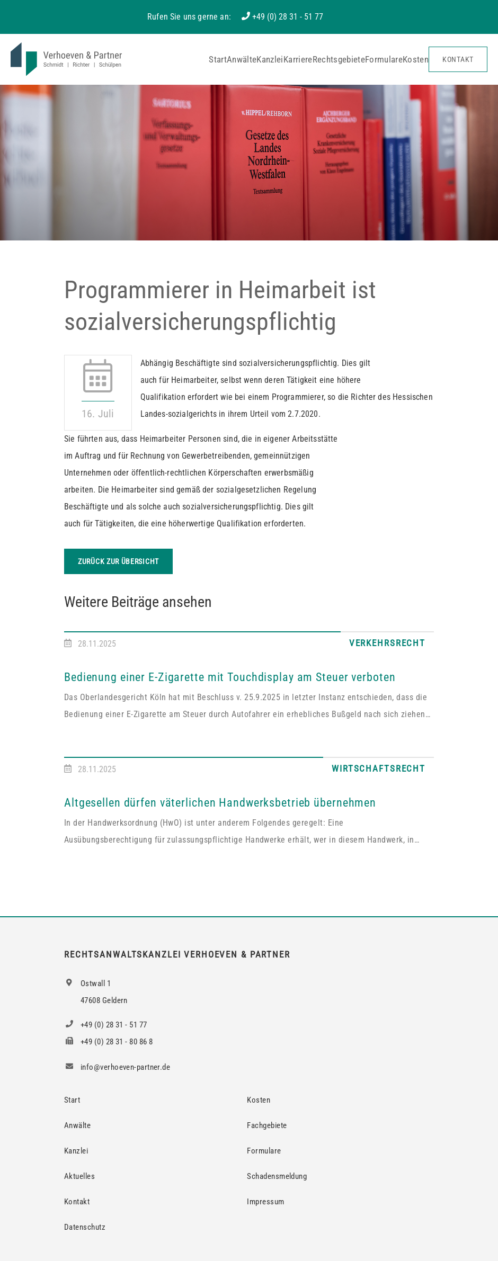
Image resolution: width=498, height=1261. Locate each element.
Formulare (384, 59)
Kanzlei (269, 59)
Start (218, 59)
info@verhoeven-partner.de (117, 1067)
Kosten (416, 59)
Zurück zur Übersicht (118, 561)
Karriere (298, 59)
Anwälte (241, 59)
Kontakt (458, 59)
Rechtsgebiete (339, 59)
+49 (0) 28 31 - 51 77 (287, 17)
